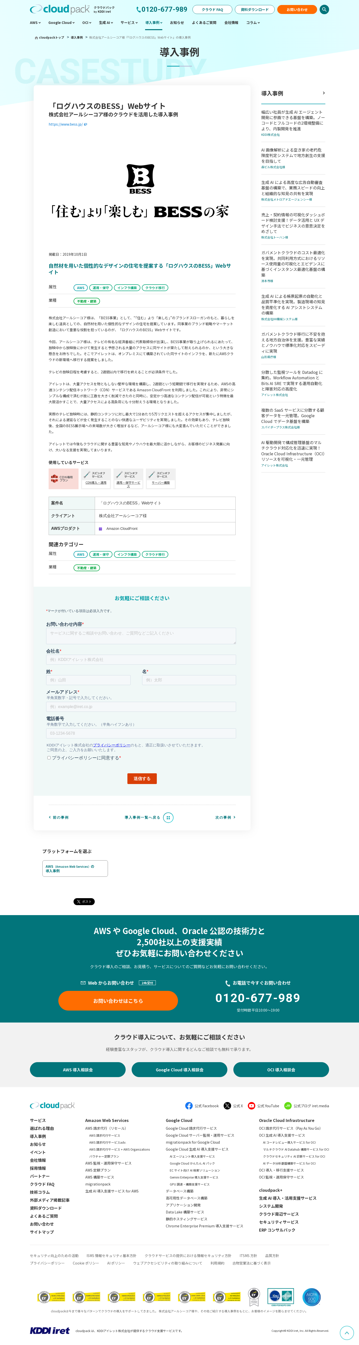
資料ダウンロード (255, 9)
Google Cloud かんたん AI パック (192, 1163)
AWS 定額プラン (98, 1170)
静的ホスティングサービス (186, 1218)
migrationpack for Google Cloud (193, 1142)
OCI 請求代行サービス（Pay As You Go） (291, 1128)
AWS (80, 287)
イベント (38, 1152)
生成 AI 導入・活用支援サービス (288, 1198)
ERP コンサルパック (277, 1230)
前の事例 (61, 817)
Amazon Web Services (107, 1120)
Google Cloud (179, 1120)
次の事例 (223, 817)
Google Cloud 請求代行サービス (191, 1128)
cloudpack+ (270, 1190)
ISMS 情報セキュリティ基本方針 (112, 1255)
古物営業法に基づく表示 (251, 1263)
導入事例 (77, 37)
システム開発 (271, 1206)
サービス (38, 1120)
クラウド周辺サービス (279, 1214)
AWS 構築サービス (99, 1177)
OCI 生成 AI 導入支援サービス (282, 1135)
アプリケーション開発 (183, 1204)
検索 (324, 9)
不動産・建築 (86, 301)
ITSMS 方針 (248, 1255)
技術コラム (40, 1192)
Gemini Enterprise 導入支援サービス (194, 1177)
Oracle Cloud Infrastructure (286, 1120)
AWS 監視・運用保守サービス (108, 1163)
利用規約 (217, 1263)
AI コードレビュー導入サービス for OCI (289, 1142)
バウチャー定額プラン (104, 1156)
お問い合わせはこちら (118, 1000)
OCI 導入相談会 (281, 1070)
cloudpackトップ (51, 37)
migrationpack (97, 1184)
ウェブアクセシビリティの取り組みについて (167, 1263)
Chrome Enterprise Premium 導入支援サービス (204, 1225)
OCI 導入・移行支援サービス (281, 1170)
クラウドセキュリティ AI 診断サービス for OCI (294, 1156)
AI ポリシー (116, 1263)
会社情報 (38, 1160)
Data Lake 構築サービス (185, 1211)
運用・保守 (101, 287)
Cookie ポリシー (86, 1263)
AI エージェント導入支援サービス (192, 1156)
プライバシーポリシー (47, 1263)
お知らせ (38, 1144)
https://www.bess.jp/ (66, 124)
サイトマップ (42, 1232)
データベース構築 (179, 1190)
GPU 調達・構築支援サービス (190, 1184)
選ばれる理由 (42, 1128)
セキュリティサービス (279, 1222)
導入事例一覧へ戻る (143, 817)
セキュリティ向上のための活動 (54, 1255)
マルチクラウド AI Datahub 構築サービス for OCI (296, 1149)
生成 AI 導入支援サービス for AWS (112, 1190)
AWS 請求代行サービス (104, 1135)
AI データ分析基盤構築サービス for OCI (289, 1163)
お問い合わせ (297, 9)
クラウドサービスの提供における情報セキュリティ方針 (188, 1255)
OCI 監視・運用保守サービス (281, 1177)
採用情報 (38, 1168)
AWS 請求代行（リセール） (106, 1128)
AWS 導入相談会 (78, 1070)
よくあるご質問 (44, 1216)
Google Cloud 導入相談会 (179, 1070)
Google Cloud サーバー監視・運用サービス (200, 1135)
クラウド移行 (155, 287)
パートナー (40, 1176)
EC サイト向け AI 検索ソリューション (195, 1170)
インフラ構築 (127, 287)
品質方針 (272, 1255)
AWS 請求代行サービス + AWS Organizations (119, 1149)
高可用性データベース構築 (186, 1197)
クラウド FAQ (212, 9)
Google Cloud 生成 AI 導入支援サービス (197, 1149)
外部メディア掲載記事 (50, 1200)
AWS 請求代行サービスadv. (107, 1142)
